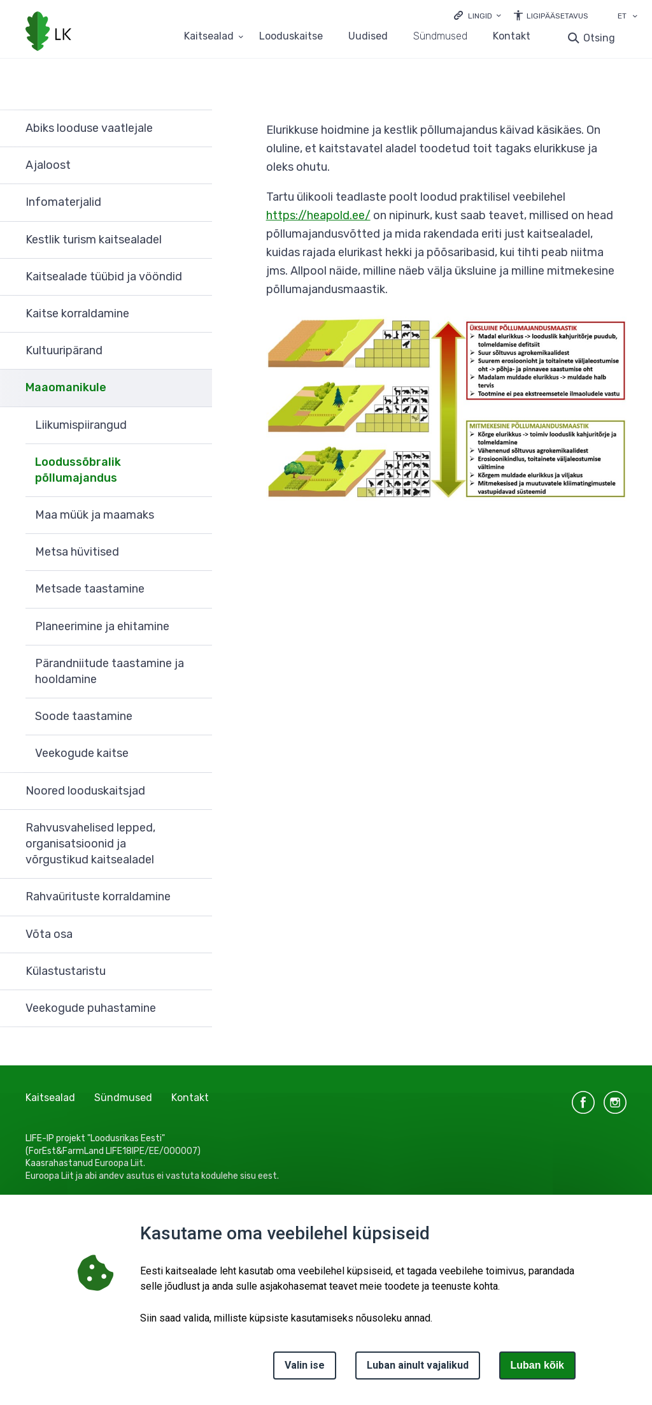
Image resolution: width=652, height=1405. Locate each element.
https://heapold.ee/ (318, 215)
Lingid (480, 15)
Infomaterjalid (63, 202)
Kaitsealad (50, 1098)
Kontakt (511, 36)
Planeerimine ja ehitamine (102, 626)
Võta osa (49, 934)
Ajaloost (48, 165)
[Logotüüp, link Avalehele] (48, 32)
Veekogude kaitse (82, 753)
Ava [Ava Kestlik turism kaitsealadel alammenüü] (196, 240)
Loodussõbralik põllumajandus (78, 470)
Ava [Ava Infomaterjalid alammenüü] (196, 202)
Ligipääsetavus (557, 15)
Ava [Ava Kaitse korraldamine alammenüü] (196, 314)
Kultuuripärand (64, 350)
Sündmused (440, 36)
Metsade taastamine (90, 589)
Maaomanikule (65, 387)
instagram (615, 1102)
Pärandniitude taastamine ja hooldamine (109, 671)
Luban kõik (537, 1365)
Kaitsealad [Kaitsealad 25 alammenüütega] (209, 36)
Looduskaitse (291, 36)
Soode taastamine (83, 716)
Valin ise (305, 1365)
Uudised (368, 36)
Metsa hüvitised (77, 552)
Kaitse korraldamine (77, 313)
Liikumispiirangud (81, 425)
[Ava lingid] (477, 15)
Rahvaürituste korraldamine (98, 897)
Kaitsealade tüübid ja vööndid (103, 277)
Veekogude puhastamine (90, 1008)
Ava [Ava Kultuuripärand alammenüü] (196, 351)
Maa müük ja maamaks (94, 515)
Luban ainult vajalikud (418, 1365)
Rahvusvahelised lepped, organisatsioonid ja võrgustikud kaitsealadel (90, 844)
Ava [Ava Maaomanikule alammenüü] (196, 388)
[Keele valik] (635, 17)
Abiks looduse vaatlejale (89, 128)
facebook (583, 1102)
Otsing (599, 38)
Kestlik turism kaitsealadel (93, 240)
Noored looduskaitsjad (85, 791)
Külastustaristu (65, 971)
